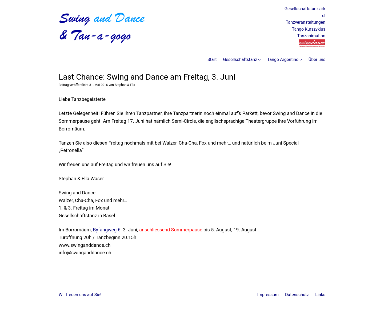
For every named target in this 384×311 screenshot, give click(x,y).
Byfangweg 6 (107, 229)
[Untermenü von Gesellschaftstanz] (259, 59)
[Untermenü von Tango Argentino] (300, 59)
